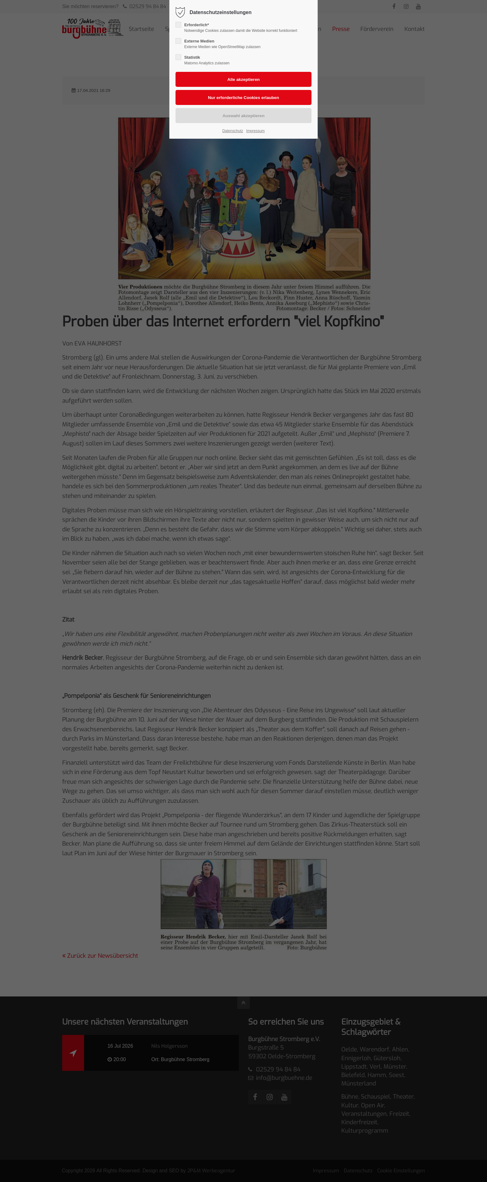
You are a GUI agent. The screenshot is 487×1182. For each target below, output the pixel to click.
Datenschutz (232, 131)
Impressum (255, 131)
